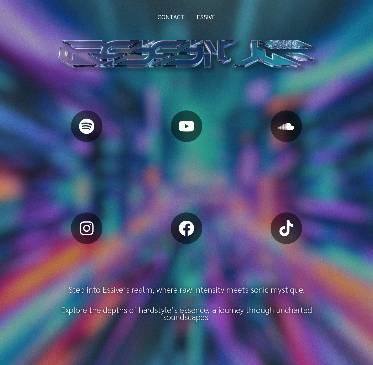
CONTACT (171, 17)
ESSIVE (206, 17)
